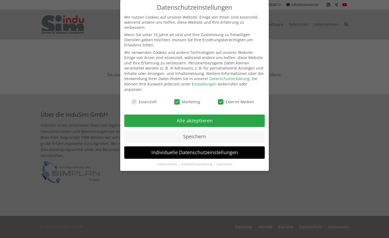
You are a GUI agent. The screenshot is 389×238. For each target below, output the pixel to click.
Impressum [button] (224, 157)
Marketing (187, 94)
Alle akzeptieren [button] (195, 114)
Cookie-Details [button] (167, 157)
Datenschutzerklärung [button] (197, 157)
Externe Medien (236, 94)
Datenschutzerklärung (229, 71)
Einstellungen (204, 77)
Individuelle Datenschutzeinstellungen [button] (194, 145)
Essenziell (144, 94)
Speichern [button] (194, 129)
